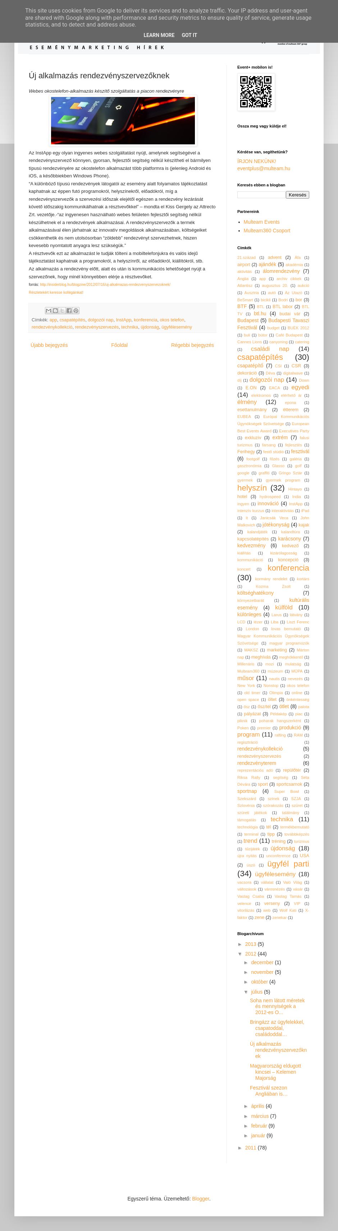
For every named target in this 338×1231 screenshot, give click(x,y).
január (258, 1135)
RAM (298, 735)
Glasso (278, 466)
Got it (189, 35)
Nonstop (271, 685)
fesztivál (300, 451)
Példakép (278, 714)
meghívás (261, 657)
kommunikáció (250, 560)
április (258, 1106)
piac (299, 714)
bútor (263, 335)
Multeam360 (248, 671)
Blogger (200, 1199)
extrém (280, 437)
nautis (274, 679)
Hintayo (295, 489)
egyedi (300, 387)
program (248, 734)
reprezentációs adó (255, 770)
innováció (268, 503)
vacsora (244, 882)
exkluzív (253, 437)
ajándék (267, 264)
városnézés (274, 889)
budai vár (289, 313)
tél (268, 827)
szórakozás (273, 805)
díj (239, 380)
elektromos (261, 395)
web (267, 910)
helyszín (252, 487)
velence (244, 903)
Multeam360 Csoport (267, 230)
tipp (271, 834)
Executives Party (294, 431)
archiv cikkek (289, 279)
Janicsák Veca (274, 518)
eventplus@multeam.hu (263, 168)
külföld (284, 607)
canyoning (278, 342)
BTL (261, 307)
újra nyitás (247, 856)
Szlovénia (246, 805)
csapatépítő (250, 365)
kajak (304, 525)
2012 (251, 954)
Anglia (242, 279)
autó (272, 293)
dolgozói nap (100, 319)
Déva (270, 373)
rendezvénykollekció (52, 327)
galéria (295, 459)
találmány (290, 812)
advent (275, 257)
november (263, 972)
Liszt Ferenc (298, 622)
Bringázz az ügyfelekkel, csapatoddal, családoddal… (277, 1028)
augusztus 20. (275, 285)
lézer (258, 622)
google (243, 473)
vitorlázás (245, 910)
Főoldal (119, 345)
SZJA (296, 798)
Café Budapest (288, 335)
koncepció (288, 559)
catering (302, 342)
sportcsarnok (289, 784)
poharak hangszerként (280, 721)
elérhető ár (291, 395)
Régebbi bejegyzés (192, 345)
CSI (278, 366)
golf (298, 466)
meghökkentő (291, 657)
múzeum (275, 671)
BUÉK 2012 (298, 328)
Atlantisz (244, 285)
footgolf (253, 459)
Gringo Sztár (290, 473)
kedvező (290, 545)
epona (290, 402)
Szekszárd (246, 798)
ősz (247, 707)
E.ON (251, 387)
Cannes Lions (249, 342)
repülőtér (292, 770)
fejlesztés (293, 445)
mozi (269, 664)
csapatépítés (72, 319)
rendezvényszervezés (97, 327)
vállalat (267, 882)
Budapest (248, 320)
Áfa (297, 257)
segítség (280, 777)
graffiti (264, 473)
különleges (249, 614)
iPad (305, 510)
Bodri (283, 300)
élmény (247, 402)
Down (304, 380)
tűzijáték (252, 849)
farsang (268, 445)
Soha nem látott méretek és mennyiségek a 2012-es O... (277, 1007)
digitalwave (293, 373)
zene (259, 917)
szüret (297, 805)
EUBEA (244, 416)
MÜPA (297, 671)
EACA (274, 388)
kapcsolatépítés (253, 539)
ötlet (284, 706)
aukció (303, 285)
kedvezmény (251, 545)
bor (299, 299)
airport (243, 264)
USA (304, 855)
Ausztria (252, 293)
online (297, 693)
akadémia (294, 265)
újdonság (150, 327)
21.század (246, 257)
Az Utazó (293, 293)
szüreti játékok (252, 812)
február (259, 1126)
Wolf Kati (287, 910)
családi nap (270, 348)
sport (263, 784)
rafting (280, 735)
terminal (251, 834)
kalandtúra (290, 532)
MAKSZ (251, 650)
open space (248, 699)
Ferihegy (246, 451)
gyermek (245, 480)
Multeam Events (262, 222)
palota (303, 707)
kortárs (303, 579)
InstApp (124, 319)
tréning (279, 841)
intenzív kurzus (250, 510)
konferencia (145, 319)
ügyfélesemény (176, 327)
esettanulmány (252, 409)
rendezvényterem (256, 763)
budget (273, 328)
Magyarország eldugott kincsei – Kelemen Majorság (275, 1072)
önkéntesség (298, 699)
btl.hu (260, 313)
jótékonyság (275, 525)
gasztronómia (249, 466)
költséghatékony (255, 593)
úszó (251, 865)
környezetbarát (250, 600)
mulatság (293, 664)
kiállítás (244, 553)
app (53, 319)
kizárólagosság (283, 553)
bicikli (265, 300)
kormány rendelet (271, 579)
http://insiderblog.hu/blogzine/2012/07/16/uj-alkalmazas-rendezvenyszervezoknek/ (105, 285)
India (296, 496)
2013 (251, 944)
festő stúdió (273, 452)
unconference (278, 856)
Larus (276, 615)
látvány (296, 615)
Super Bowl (286, 791)
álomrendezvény (281, 271)
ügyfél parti (289, 863)
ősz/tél (263, 706)
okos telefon (172, 319)
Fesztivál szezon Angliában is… (269, 1091)
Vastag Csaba (250, 896)
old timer (252, 693)
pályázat (252, 713)
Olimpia (276, 693)
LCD (241, 622)
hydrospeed (270, 496)
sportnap (247, 791)
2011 (251, 1148)
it (247, 518)
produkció (290, 727)
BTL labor (283, 306)
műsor (245, 678)
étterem (290, 409)
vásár (298, 889)
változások (246, 889)
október (260, 982)
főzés (274, 459)
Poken (243, 728)
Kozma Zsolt (273, 586)
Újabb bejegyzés (49, 345)
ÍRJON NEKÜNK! (256, 161)
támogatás (246, 820)
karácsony (289, 539)
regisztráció (247, 742)
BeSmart (245, 300)
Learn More (158, 35)
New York (246, 685)
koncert (244, 569)
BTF (242, 306)
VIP (297, 903)
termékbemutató (294, 827)
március (260, 1116)
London (252, 629)
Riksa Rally (248, 777)
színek (273, 798)
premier (264, 728)
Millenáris (245, 664)
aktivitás (244, 271)
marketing (277, 649)
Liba (274, 622)
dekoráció (247, 373)
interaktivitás (282, 510)
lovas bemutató (286, 629)
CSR (296, 365)
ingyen (243, 504)
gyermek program (283, 480)
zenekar (280, 917)
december (263, 962)
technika (129, 327)
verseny (272, 903)
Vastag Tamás (288, 896)
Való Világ (292, 882)
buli (247, 335)
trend (250, 840)
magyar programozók (289, 643)
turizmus (301, 841)
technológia (247, 827)
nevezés (295, 679)
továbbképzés (296, 834)
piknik (242, 721)
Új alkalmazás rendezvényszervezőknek (278, 1050)
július (257, 992)
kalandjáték (257, 532)
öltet (272, 699)
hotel (242, 496)
